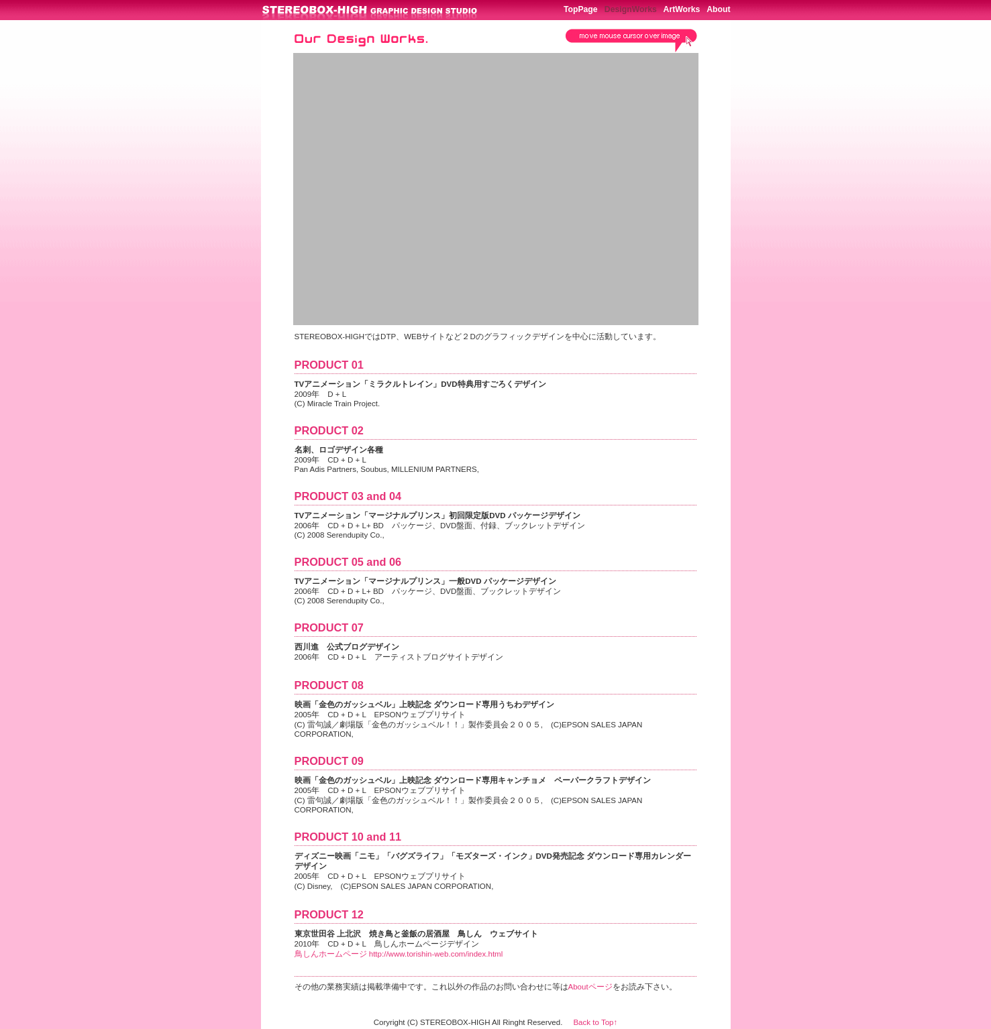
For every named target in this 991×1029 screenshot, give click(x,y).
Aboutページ (590, 987)
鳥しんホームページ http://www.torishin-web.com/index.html (399, 954)
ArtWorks (682, 9)
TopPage (581, 9)
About (718, 9)
